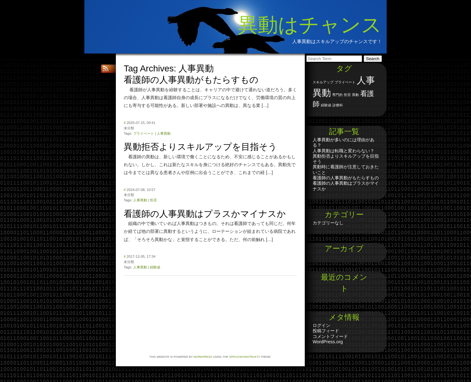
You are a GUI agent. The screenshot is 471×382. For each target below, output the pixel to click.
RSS (106, 69)
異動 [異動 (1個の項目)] (355, 95)
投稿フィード (326, 330)
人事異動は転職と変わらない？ (343, 150)
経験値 (155, 267)
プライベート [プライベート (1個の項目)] (345, 82)
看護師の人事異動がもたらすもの (191, 80)
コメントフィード (330, 336)
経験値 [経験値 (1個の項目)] (326, 105)
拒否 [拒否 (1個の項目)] (347, 95)
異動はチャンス (310, 25)
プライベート (143, 133)
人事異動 (164, 133)
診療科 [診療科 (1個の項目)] (337, 105)
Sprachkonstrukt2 (244, 356)
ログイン (321, 325)
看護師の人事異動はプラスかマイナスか (205, 214)
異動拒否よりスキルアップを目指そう (200, 147)
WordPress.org (328, 341)
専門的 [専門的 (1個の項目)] (337, 95)
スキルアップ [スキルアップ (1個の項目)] (323, 82)
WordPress (203, 356)
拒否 (153, 200)
